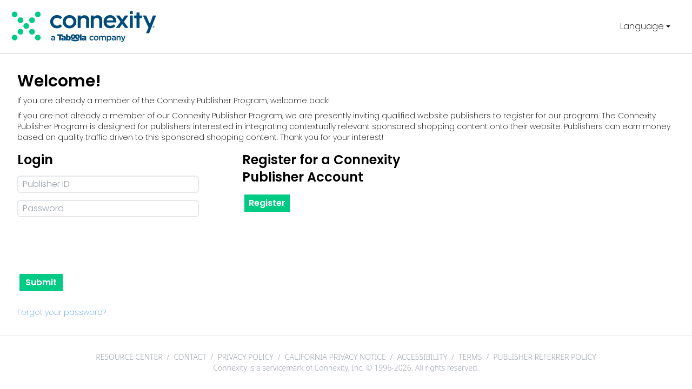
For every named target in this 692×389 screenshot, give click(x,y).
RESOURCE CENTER (129, 357)
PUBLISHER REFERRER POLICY (544, 357)
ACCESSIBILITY (422, 357)
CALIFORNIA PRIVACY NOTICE (335, 357)
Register (267, 203)
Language (646, 26)
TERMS (470, 357)
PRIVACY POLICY (245, 357)
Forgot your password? (61, 312)
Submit (41, 282)
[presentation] (99, 246)
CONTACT (190, 357)
